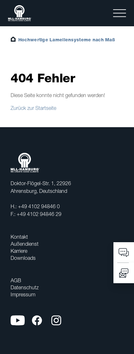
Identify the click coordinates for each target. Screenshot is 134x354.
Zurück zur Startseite (33, 108)
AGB (16, 280)
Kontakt (19, 237)
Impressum (23, 294)
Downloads (23, 258)
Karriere (19, 251)
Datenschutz (25, 287)
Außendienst (25, 244)
